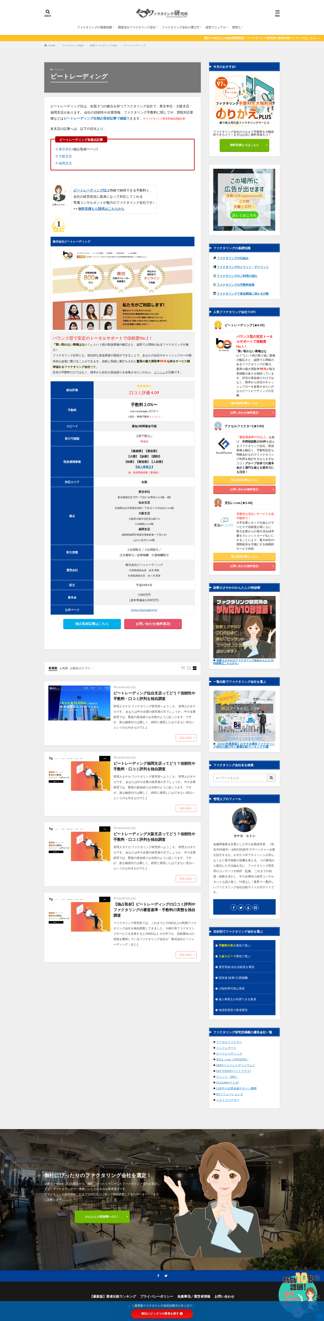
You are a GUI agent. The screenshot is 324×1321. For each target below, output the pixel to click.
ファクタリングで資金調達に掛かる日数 (243, 293)
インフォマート (226, 1047)
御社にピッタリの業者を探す (162, 1313)
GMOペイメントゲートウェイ (235, 1065)
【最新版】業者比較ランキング (113, 1296)
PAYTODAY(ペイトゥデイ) (233, 1071)
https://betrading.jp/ (144, 609)
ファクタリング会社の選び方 (180, 27)
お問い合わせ (224, 1296)
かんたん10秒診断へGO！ (102, 1216)
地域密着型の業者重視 (233, 1010)
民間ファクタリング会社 (103, 45)
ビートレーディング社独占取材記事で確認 (95, 118)
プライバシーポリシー (156, 1296)
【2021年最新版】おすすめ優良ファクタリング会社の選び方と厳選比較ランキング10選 (244, 745)
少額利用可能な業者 (232, 988)
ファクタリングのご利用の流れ (237, 276)
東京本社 (65, 149)
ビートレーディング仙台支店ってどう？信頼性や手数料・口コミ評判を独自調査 (154, 696)
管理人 (236, 27)
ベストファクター (227, 1100)
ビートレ (160, 372)
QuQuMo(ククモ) (227, 1082)
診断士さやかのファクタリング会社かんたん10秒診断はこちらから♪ (243, 662)
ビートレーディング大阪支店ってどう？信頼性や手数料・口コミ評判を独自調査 (154, 837)
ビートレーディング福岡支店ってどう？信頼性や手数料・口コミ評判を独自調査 (154, 766)
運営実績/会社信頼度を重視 (236, 967)
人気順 (63, 668)
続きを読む (186, 737)
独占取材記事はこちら (91, 624)
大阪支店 (65, 156)
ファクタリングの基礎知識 (94, 27)
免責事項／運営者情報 (193, 1296)
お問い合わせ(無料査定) (153, 624)
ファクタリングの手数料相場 (235, 284)
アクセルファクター (229, 1042)
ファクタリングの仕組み (233, 258)
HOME (51, 45)
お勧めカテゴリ (80, 668)
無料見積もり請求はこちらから (101, 209)
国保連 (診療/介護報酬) (233, 977)
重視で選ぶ (234, 945)
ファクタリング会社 (73, 45)
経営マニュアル (216, 27)
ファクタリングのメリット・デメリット (243, 267)
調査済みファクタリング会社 (137, 27)
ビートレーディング (135, 45)
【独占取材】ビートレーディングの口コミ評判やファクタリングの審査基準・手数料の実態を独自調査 (154, 910)
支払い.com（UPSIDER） (232, 1059)
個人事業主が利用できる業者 (237, 999)
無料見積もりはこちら (244, 145)
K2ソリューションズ (229, 1094)
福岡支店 (65, 163)
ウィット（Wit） (227, 1076)
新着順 (53, 668)
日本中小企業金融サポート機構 (236, 1088)
